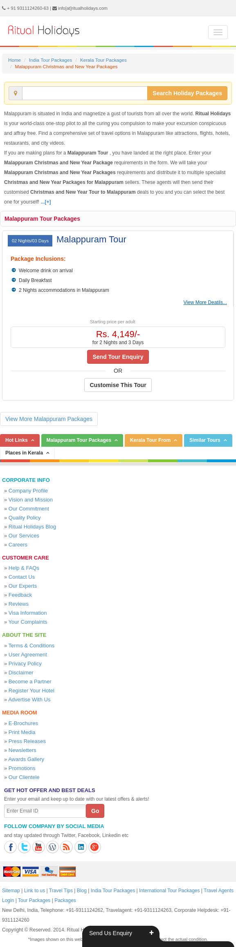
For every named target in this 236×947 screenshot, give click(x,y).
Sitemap (11, 890)
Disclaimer (21, 672)
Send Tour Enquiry (117, 357)
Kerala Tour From (150, 440)
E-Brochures (23, 723)
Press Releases (27, 741)
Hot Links (16, 440)
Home (14, 60)
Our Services (24, 536)
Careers (18, 545)
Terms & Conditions (32, 646)
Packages (65, 900)
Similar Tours (204, 440)
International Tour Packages (169, 890)
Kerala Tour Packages (103, 60)
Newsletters (22, 750)
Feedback (20, 595)
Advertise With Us (29, 699)
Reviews (19, 604)
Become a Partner (30, 681)
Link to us (34, 890)
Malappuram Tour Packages (42, 218)
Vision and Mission (31, 500)
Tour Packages (34, 900)
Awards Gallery (26, 759)
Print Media (22, 732)
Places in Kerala (24, 453)
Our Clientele (24, 777)
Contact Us (22, 577)
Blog (82, 890)
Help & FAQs (24, 568)
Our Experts (23, 586)
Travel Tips (61, 890)
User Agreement (28, 654)
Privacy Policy (25, 663)
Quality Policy (25, 518)
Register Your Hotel (31, 690)
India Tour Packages (50, 60)
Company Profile (28, 491)
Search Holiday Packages (187, 93)
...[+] (45, 202)
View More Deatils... (205, 302)
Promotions (22, 768)
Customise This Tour (118, 385)
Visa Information (28, 613)
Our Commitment (29, 509)
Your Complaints (28, 622)
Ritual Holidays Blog (32, 527)
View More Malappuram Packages (48, 419)
